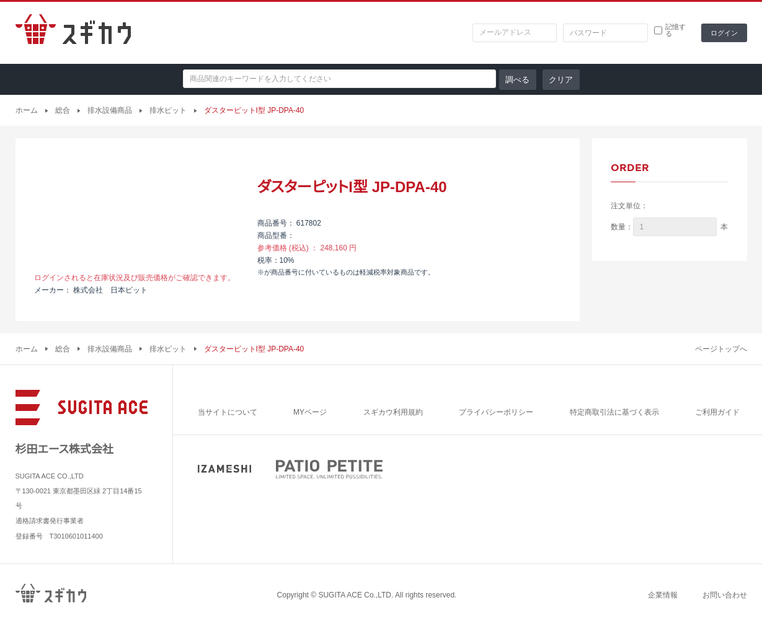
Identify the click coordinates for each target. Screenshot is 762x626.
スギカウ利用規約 (393, 412)
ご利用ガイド (717, 412)
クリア (561, 79)
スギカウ (73, 32)
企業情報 (663, 595)
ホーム (27, 110)
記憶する (675, 30)
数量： (622, 227)
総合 (62, 110)
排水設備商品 (109, 110)
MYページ (310, 412)
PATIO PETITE (329, 469)
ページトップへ (721, 349)
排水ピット (168, 110)
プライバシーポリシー (496, 412)
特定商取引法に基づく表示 (614, 412)
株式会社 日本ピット (110, 290)
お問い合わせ (724, 595)
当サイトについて (227, 412)
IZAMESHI (224, 469)
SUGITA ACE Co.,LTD (354, 595)
